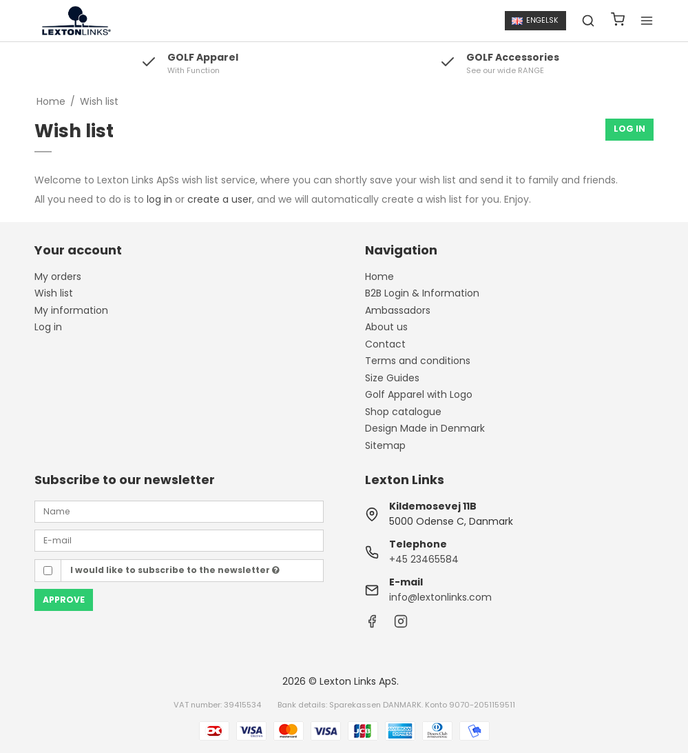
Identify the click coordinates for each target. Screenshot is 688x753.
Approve (64, 599)
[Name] (179, 511)
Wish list (53, 293)
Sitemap (385, 445)
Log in (48, 327)
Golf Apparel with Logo (418, 394)
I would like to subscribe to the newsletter (175, 570)
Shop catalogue (403, 412)
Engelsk (535, 20)
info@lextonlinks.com (440, 597)
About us (386, 327)
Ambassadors (397, 310)
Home (379, 276)
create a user (219, 199)
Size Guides (392, 378)
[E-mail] (179, 540)
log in (159, 199)
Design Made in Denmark (425, 428)
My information (71, 310)
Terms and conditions (417, 361)
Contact (385, 344)
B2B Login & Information (422, 293)
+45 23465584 (424, 559)
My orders (57, 276)
